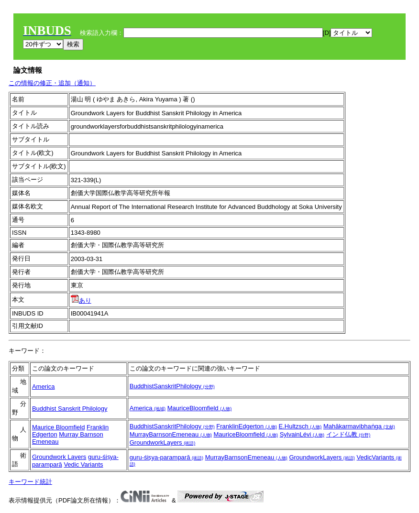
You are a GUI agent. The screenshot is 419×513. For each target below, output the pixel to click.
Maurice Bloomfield (58, 427)
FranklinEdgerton (246, 426)
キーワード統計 (30, 481)
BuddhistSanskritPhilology (172, 386)
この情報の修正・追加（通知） (52, 83)
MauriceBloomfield (199, 408)
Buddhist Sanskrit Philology (70, 408)
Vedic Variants (83, 464)
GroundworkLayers (162, 442)
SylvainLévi (302, 434)
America (43, 386)
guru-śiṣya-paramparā (166, 457)
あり (81, 300)
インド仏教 (348, 434)
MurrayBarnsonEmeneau (171, 434)
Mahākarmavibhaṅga (359, 426)
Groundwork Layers (59, 456)
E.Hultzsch (300, 426)
